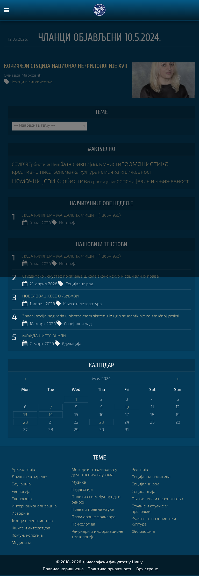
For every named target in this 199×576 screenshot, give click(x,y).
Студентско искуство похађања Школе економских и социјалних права (90, 276)
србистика (77, 180)
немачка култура (80, 172)
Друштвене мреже (29, 477)
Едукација (71, 343)
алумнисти (107, 164)
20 (25, 422)
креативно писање (36, 171)
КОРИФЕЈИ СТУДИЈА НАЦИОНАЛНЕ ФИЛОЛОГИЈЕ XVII (65, 65)
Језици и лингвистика (32, 81)
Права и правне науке (93, 509)
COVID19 (20, 164)
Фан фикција (77, 164)
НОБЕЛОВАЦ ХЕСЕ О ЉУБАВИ (50, 296)
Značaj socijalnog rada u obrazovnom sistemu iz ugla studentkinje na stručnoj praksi (100, 316)
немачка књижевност (127, 171)
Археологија (23, 469)
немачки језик (36, 180)
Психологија (83, 524)
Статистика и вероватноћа (157, 499)
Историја (67, 222)
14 (51, 414)
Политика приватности (110, 569)
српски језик (105, 181)
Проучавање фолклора (94, 517)
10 (127, 407)
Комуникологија (27, 535)
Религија (140, 469)
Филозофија (143, 531)
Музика (79, 482)
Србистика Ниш (44, 164)
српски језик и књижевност (154, 180)
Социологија (143, 491)
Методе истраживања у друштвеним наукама (94, 472)
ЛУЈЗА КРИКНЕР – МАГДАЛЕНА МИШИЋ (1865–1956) (71, 215)
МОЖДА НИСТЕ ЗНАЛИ (44, 336)
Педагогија (82, 489)
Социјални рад (79, 283)
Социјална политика (151, 477)
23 (101, 422)
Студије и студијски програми (150, 509)
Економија (22, 499)
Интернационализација (34, 506)
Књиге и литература (82, 303)
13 (25, 414)
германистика (145, 163)
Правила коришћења (63, 569)
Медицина (21, 543)
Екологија (21, 491)
